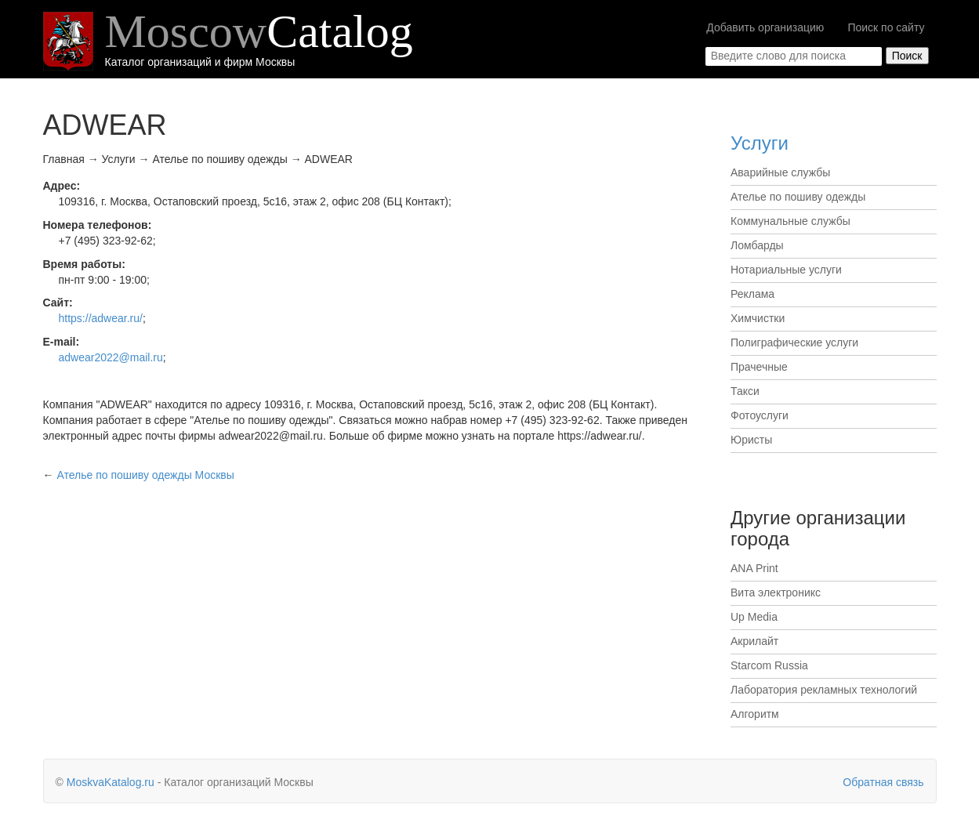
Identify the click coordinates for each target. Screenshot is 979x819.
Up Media (754, 617)
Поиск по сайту (885, 27)
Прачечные (759, 367)
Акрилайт (754, 641)
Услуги (760, 143)
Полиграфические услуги (794, 342)
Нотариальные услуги (786, 269)
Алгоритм (755, 714)
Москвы (145, 475)
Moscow (259, 31)
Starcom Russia (769, 665)
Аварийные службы (780, 172)
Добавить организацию (765, 27)
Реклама (752, 294)
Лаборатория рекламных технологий (824, 689)
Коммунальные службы (790, 221)
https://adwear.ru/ (101, 318)
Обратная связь (883, 782)
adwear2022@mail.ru (111, 357)
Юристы (751, 439)
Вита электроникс (776, 592)
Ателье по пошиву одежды (798, 196)
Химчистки (758, 318)
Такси (745, 391)
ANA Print (754, 568)
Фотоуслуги (760, 415)
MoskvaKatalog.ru (110, 782)
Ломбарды (757, 245)
